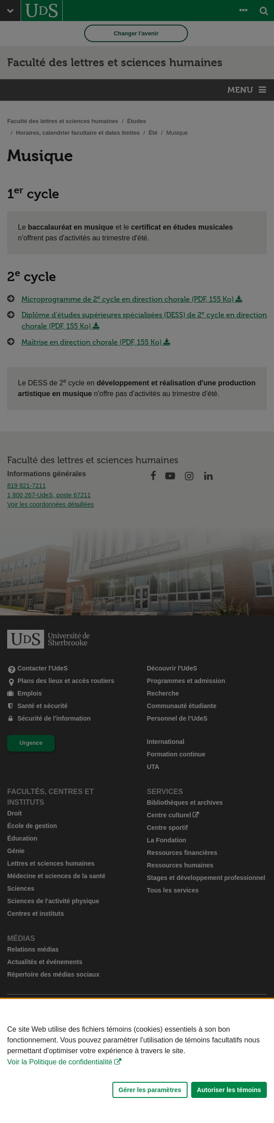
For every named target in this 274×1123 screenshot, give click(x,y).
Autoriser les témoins (229, 1089)
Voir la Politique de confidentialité (59, 1062)
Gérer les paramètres (150, 1089)
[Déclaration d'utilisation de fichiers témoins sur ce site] (137, 1061)
